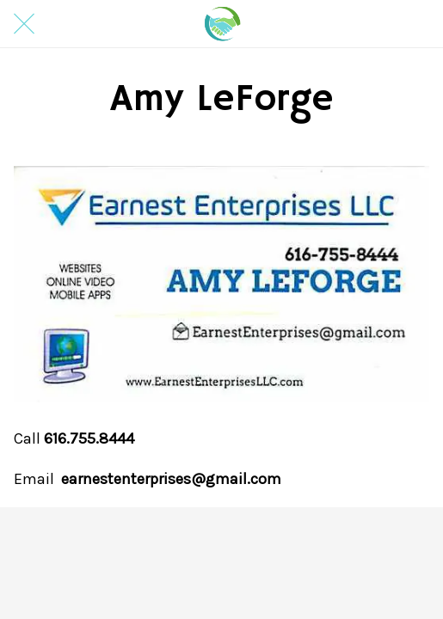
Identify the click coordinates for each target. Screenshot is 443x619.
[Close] (24, 24)
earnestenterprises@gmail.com (171, 478)
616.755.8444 (89, 438)
